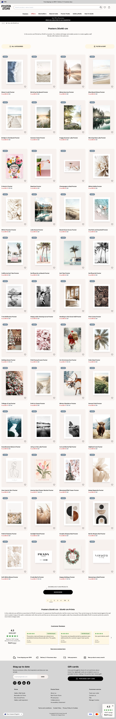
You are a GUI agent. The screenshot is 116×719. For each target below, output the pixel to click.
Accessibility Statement (58, 702)
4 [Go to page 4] (60, 600)
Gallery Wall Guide (19, 693)
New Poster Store (56, 695)
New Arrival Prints (19, 698)
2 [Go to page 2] (54, 600)
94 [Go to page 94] (65, 600)
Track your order (94, 693)
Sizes (9, 23)
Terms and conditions (45, 708)
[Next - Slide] (111, 637)
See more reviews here (58, 649)
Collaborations (55, 700)
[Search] (101, 7)
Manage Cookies (94, 700)
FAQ (90, 698)
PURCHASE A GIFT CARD (85, 679)
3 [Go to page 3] (57, 600)
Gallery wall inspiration (21, 700)
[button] (108, 711)
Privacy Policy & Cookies (70, 708)
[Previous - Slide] (23, 637)
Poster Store (62, 713)
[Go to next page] (68, 600)
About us (53, 693)
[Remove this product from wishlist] (25, 86)
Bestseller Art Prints (20, 695)
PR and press (55, 698)
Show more (58, 592)
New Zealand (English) (13, 714)
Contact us (92, 695)
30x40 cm (16, 23)
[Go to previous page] (47, 600)
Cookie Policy (57, 708)
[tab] (105, 7)
